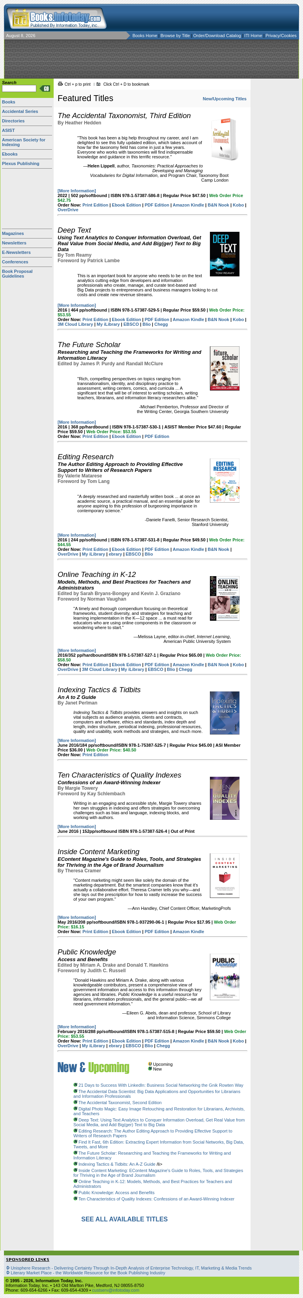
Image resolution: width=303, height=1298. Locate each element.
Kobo (238, 205)
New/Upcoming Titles (225, 98)
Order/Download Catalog (217, 35)
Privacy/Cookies (281, 35)
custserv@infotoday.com (115, 1290)
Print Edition (95, 205)
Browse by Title (176, 35)
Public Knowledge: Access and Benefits (117, 1192)
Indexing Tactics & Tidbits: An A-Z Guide (117, 1164)
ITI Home (253, 35)
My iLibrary (108, 324)
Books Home (145, 35)
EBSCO (131, 324)
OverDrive (68, 209)
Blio (146, 324)
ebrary (115, 554)
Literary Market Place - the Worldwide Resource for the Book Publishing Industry (88, 1272)
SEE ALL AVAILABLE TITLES (124, 1219)
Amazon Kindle (188, 205)
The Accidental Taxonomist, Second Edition (120, 1102)
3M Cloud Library (75, 324)
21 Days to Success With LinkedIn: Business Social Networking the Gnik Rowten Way (161, 1085)
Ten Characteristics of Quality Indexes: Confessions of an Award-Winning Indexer (156, 1199)
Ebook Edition (126, 205)
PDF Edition (157, 205)
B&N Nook (218, 205)
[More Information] (77, 190)
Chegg (161, 324)
